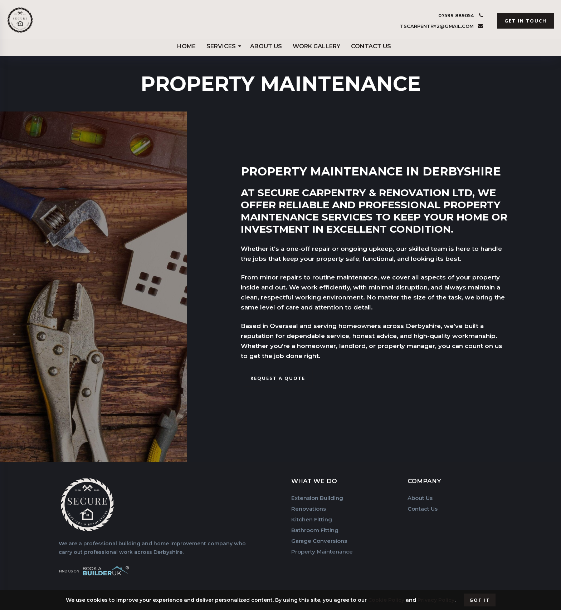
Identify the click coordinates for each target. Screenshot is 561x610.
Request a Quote (277, 378)
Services (223, 46)
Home (186, 46)
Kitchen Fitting (311, 519)
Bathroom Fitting (314, 530)
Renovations (308, 508)
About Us (266, 46)
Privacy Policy (436, 600)
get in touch (525, 21)
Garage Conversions (319, 540)
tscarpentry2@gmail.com (437, 26)
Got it (479, 600)
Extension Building (317, 498)
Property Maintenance (322, 551)
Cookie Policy (386, 600)
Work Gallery (316, 46)
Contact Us (371, 46)
